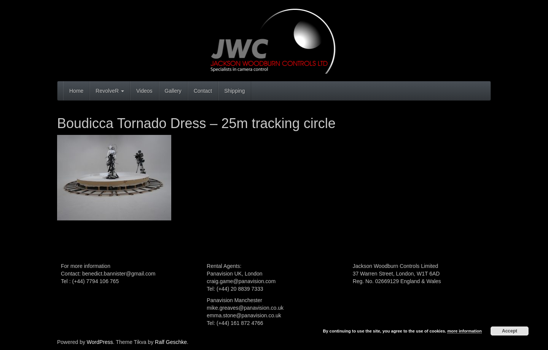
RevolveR (110, 91)
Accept (509, 331)
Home (76, 91)
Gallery (173, 91)
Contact (203, 91)
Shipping (234, 91)
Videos (144, 91)
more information (464, 331)
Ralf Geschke (171, 342)
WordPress (100, 342)
